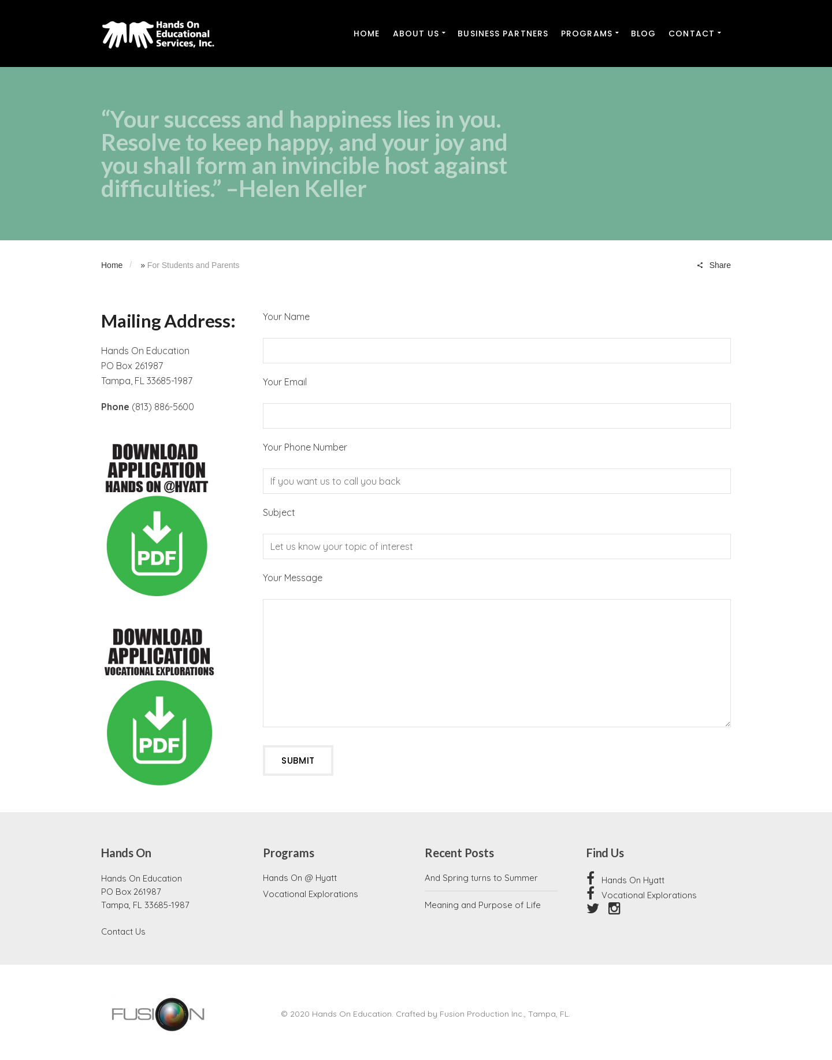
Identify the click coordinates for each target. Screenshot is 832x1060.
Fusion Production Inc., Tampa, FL (504, 1014)
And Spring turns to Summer (481, 877)
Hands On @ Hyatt (300, 877)
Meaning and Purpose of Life (483, 904)
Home (111, 265)
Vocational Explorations (310, 893)
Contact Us (123, 931)
